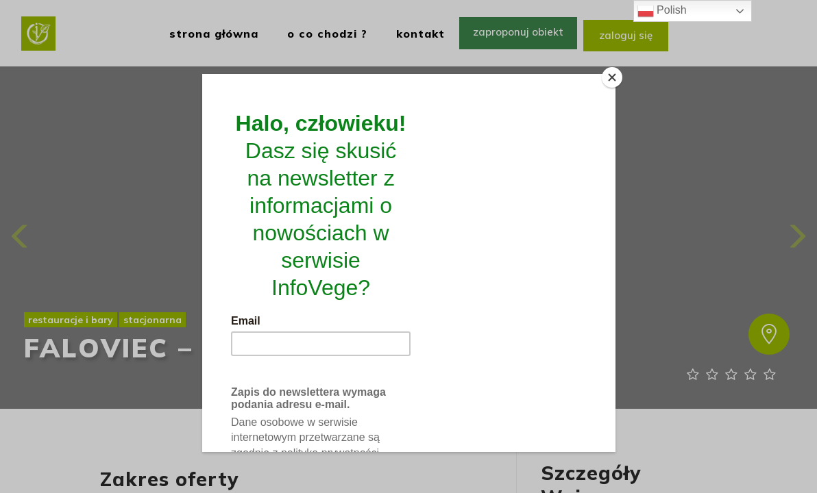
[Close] (612, 77)
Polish (662, 11)
